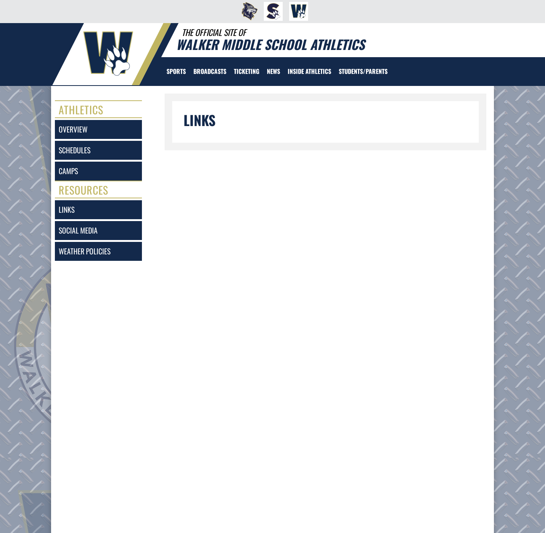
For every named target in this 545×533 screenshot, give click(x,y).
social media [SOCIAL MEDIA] (78, 230)
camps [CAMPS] (68, 170)
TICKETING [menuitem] (246, 71)
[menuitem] (247, 11)
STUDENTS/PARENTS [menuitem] (363, 71)
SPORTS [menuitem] (176, 71)
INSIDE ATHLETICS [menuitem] (309, 71)
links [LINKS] (67, 209)
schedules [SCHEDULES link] (74, 150)
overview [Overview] (73, 129)
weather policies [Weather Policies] (85, 251)
